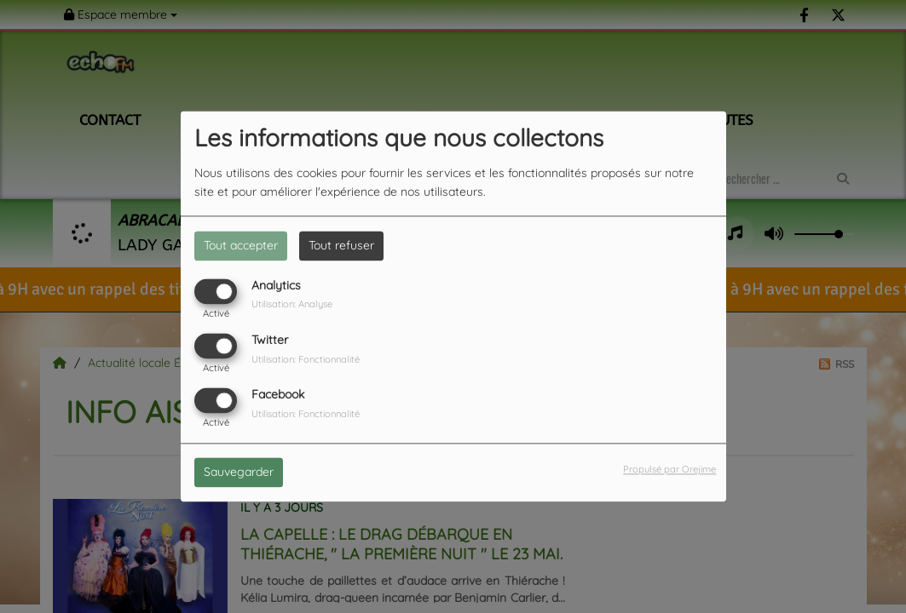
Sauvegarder (239, 472)
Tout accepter (241, 245)
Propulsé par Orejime (669, 470)
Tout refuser (341, 245)
